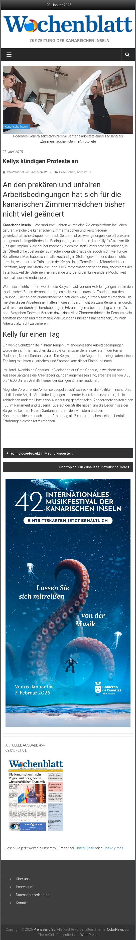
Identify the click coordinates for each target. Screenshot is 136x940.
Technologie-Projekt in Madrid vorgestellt (41, 453)
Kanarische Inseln (16, 126)
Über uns (23, 879)
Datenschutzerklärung (32, 895)
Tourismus (84, 172)
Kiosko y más (113, 848)
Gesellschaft (67, 172)
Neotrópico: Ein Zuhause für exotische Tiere (93, 467)
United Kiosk (84, 848)
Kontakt (22, 903)
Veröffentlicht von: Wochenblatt (27, 172)
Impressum (24, 887)
